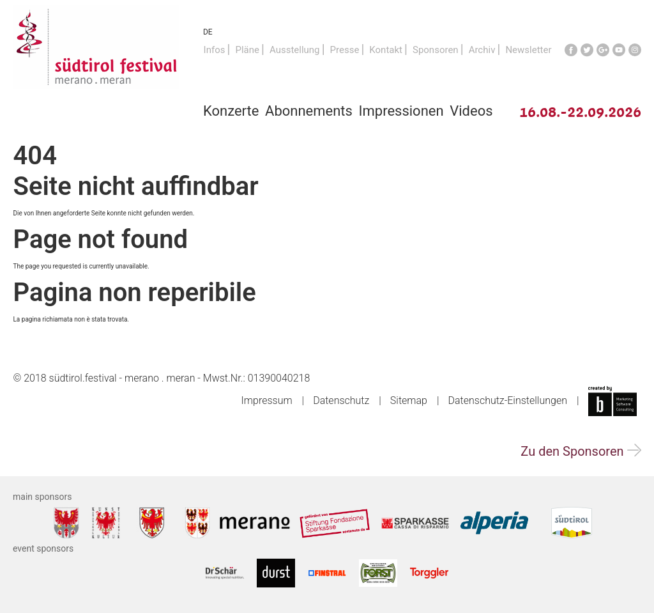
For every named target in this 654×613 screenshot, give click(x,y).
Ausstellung (295, 50)
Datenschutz (341, 400)
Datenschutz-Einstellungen (507, 400)
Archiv (482, 50)
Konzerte (231, 111)
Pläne (247, 50)
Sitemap (408, 400)
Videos (471, 111)
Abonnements (309, 111)
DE (208, 31)
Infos (214, 50)
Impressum (267, 400)
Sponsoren (436, 50)
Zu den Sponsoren (581, 451)
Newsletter (528, 50)
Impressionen (401, 111)
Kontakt (385, 50)
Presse (345, 50)
